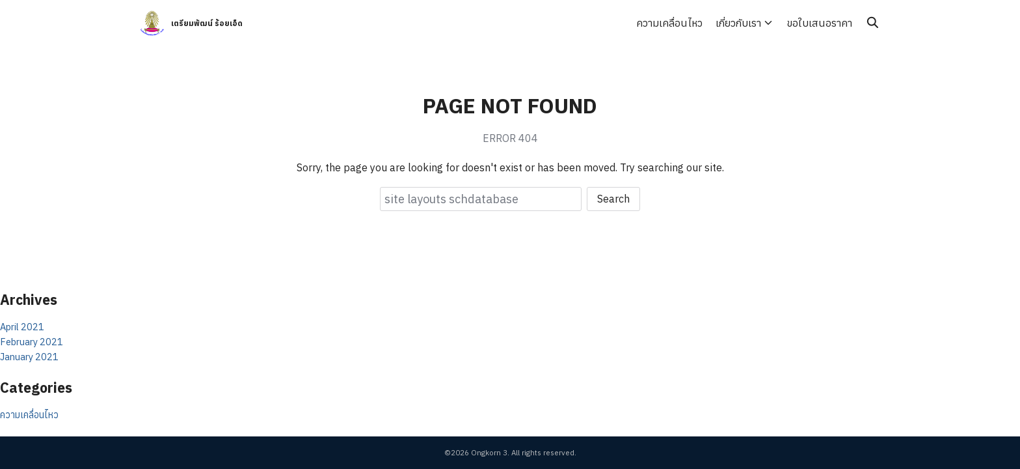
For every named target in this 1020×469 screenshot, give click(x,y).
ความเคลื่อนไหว (669, 22)
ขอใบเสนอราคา (819, 22)
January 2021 (29, 356)
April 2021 (22, 326)
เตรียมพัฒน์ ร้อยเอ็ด (207, 23)
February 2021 (31, 341)
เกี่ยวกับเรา (738, 22)
